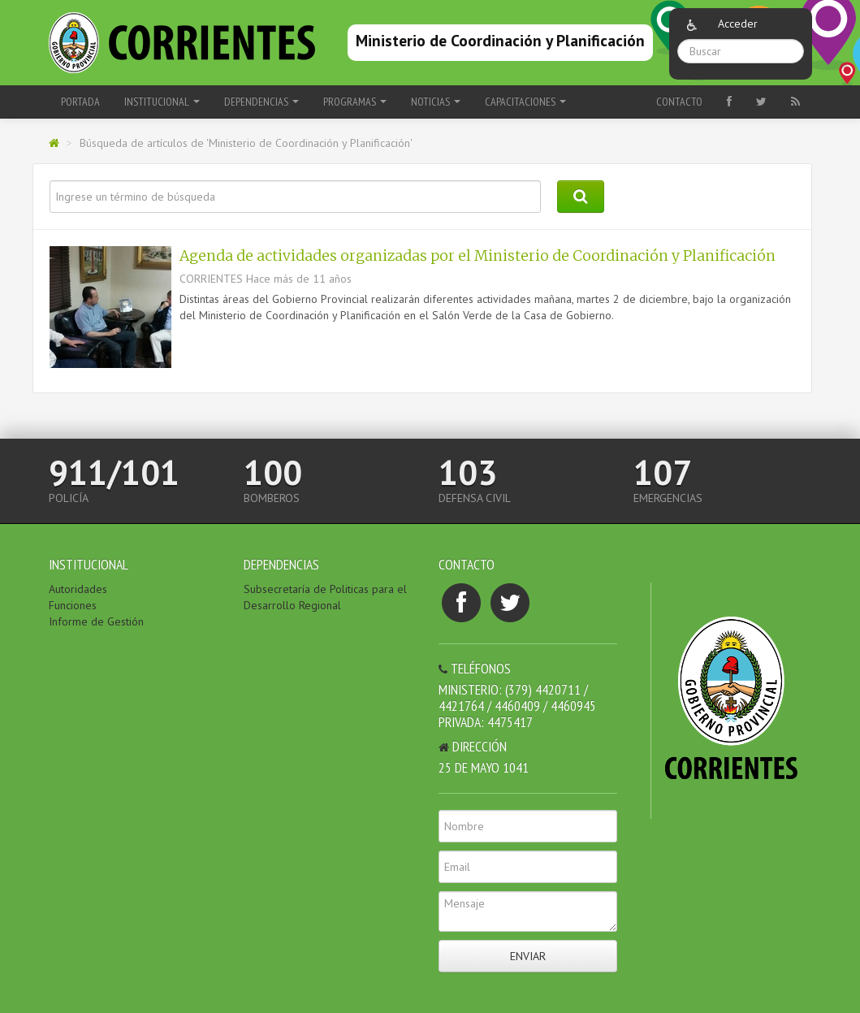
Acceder (738, 23)
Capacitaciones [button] (525, 101)
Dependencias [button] (261, 101)
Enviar (528, 956)
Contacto (679, 101)
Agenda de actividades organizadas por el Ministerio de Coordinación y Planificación (477, 256)
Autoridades (78, 589)
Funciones (73, 605)
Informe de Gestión (96, 621)
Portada (80, 101)
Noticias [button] (435, 101)
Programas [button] (355, 101)
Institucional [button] (162, 101)
